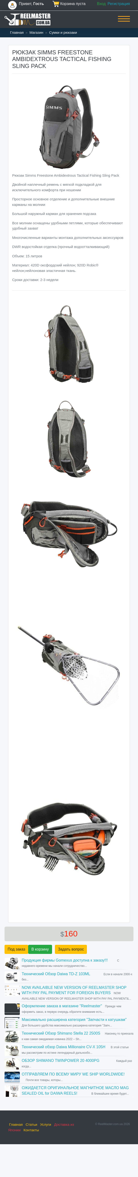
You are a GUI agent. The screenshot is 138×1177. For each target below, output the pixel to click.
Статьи (31, 1124)
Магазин (36, 32)
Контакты (31, 1130)
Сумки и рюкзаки (63, 32)
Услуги (45, 1124)
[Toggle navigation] (124, 22)
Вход (101, 4)
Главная (17, 32)
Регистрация (118, 4)
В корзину (40, 949)
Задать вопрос (71, 949)
